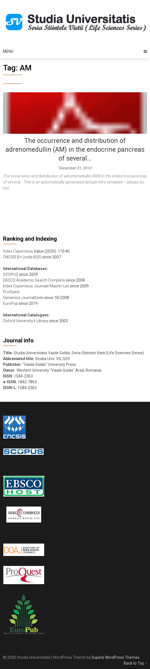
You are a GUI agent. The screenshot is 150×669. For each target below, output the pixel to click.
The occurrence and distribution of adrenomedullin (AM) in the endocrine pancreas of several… (75, 149)
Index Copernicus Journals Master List (36, 286)
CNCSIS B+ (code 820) (22, 257)
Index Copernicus (18, 251)
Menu (8, 51)
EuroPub (10, 303)
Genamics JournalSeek (23, 297)
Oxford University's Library (25, 321)
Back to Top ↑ (135, 663)
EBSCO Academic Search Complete (34, 280)
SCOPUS (10, 274)
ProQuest (11, 292)
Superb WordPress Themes (115, 657)
